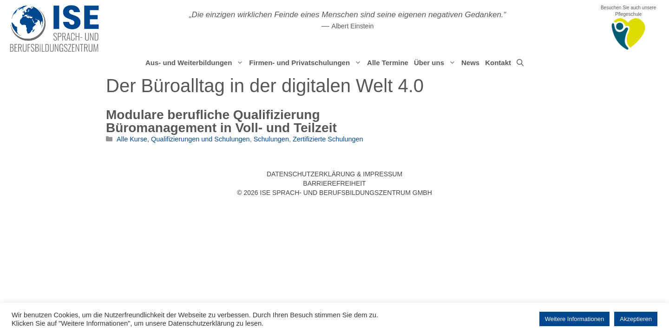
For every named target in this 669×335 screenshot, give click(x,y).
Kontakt (498, 63)
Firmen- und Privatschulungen (306, 63)
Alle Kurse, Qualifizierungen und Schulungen (183, 139)
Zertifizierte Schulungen (328, 139)
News (470, 63)
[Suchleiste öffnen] (520, 63)
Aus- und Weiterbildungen (195, 63)
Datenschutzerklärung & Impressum (334, 174)
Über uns (436, 63)
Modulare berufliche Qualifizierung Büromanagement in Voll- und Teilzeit (221, 121)
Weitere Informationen (574, 318)
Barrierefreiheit (334, 183)
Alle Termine (387, 63)
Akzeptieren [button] (636, 318)
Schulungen (271, 139)
